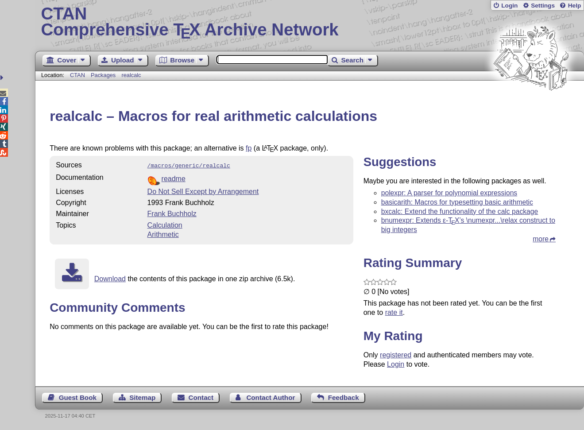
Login (509, 5)
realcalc (131, 75)
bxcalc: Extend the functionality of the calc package (459, 211)
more (541, 239)
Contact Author (270, 397)
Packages (104, 75)
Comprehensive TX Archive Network (309, 22)
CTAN (77, 75)
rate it (394, 312)
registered (395, 355)
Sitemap (142, 397)
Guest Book (78, 397)
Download (110, 278)
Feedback (343, 397)
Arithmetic (163, 233)
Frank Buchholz (172, 213)
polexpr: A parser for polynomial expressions (449, 193)
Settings (543, 5)
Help (574, 5)
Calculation (164, 224)
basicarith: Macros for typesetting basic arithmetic (457, 202)
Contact (201, 397)
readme (174, 178)
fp (248, 148)
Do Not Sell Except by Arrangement (203, 190)
